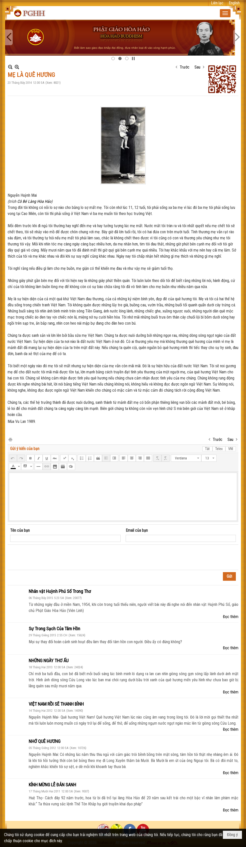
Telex (219, 449)
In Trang (10, 439)
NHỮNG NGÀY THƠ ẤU (49, 660)
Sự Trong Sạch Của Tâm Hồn (54, 628)
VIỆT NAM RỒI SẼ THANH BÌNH (56, 704)
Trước (184, 67)
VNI (230, 449)
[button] (225, 13)
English (234, 3)
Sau (197, 67)
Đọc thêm (230, 616)
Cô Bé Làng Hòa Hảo (34, 201)
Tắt (207, 449)
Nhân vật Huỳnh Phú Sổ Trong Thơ (60, 591)
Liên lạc (217, 3)
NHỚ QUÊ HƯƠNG (44, 741)
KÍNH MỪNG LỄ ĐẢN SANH (52, 784)
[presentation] (48, 557)
